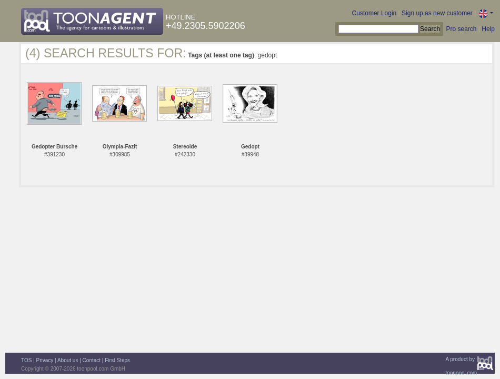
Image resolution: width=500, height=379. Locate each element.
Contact (92, 360)
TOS (26, 360)
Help (488, 29)
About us (67, 360)
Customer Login (374, 13)
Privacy (45, 360)
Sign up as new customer (437, 13)
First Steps (117, 360)
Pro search (461, 29)
